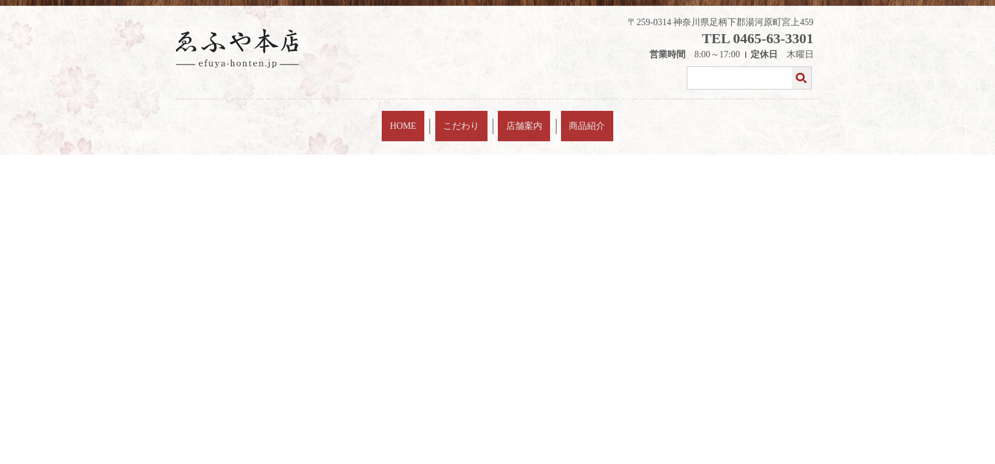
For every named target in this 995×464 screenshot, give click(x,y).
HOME (431, 118)
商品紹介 (559, 118)
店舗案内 (515, 118)
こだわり (471, 118)
